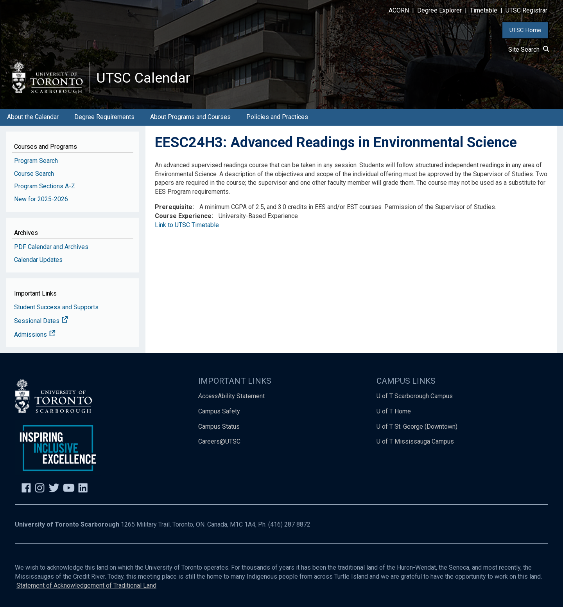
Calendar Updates (38, 260)
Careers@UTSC (219, 442)
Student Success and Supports (56, 308)
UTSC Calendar (143, 78)
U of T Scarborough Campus (415, 396)
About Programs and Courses (190, 117)
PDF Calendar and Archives (51, 247)
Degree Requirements (104, 117)
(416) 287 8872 (289, 525)
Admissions (35, 335)
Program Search (36, 161)
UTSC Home (525, 30)
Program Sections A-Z (44, 187)
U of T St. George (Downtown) (417, 427)
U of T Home (394, 411)
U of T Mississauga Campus (415, 442)
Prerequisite (173, 207)
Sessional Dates (41, 321)
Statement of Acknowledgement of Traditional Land (86, 586)
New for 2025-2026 (41, 200)
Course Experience (183, 216)
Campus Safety (219, 411)
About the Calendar (33, 117)
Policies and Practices (277, 117)
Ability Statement (231, 396)
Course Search (34, 174)
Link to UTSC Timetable (187, 225)
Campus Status (219, 427)
